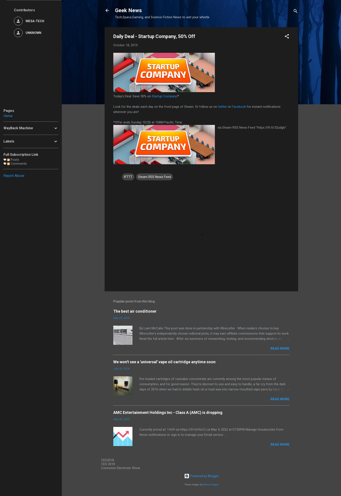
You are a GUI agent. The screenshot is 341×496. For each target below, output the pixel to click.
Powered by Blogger (201, 476)
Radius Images (211, 484)
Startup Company (164, 96)
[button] (286, 37)
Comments (17, 164)
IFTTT (128, 177)
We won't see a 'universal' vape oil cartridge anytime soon (164, 362)
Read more (280, 348)
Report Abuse (13, 176)
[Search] (295, 11)
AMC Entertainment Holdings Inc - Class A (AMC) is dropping (167, 412)
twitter (222, 107)
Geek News (128, 10)
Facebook (239, 107)
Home (8, 116)
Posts (13, 160)
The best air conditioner (135, 311)
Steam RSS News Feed (154, 177)
